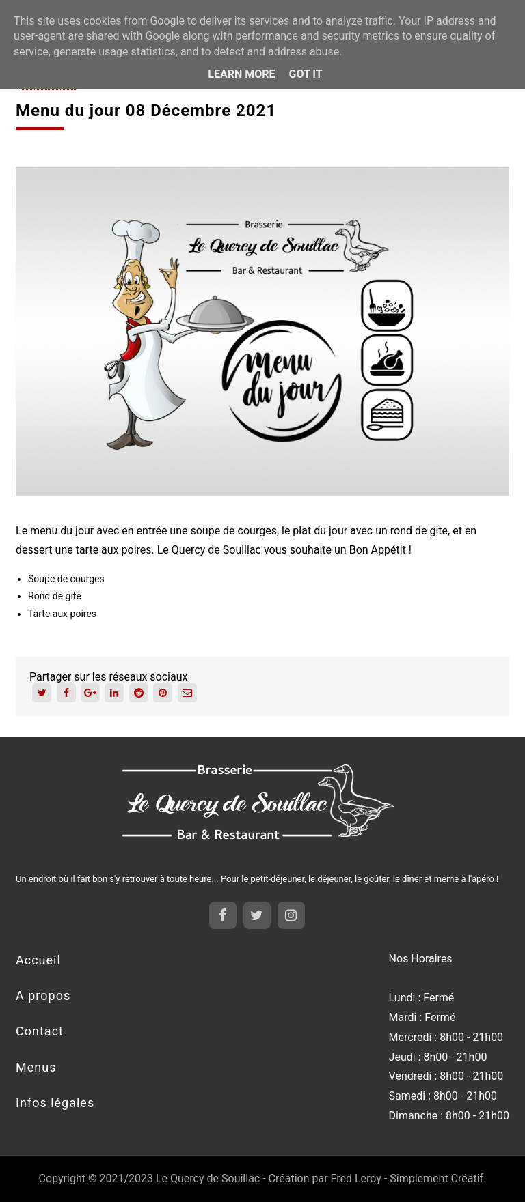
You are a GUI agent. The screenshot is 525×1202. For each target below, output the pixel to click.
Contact (40, 1031)
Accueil (38, 960)
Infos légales (55, 1103)
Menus (36, 1067)
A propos (43, 995)
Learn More (241, 74)
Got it (305, 74)
